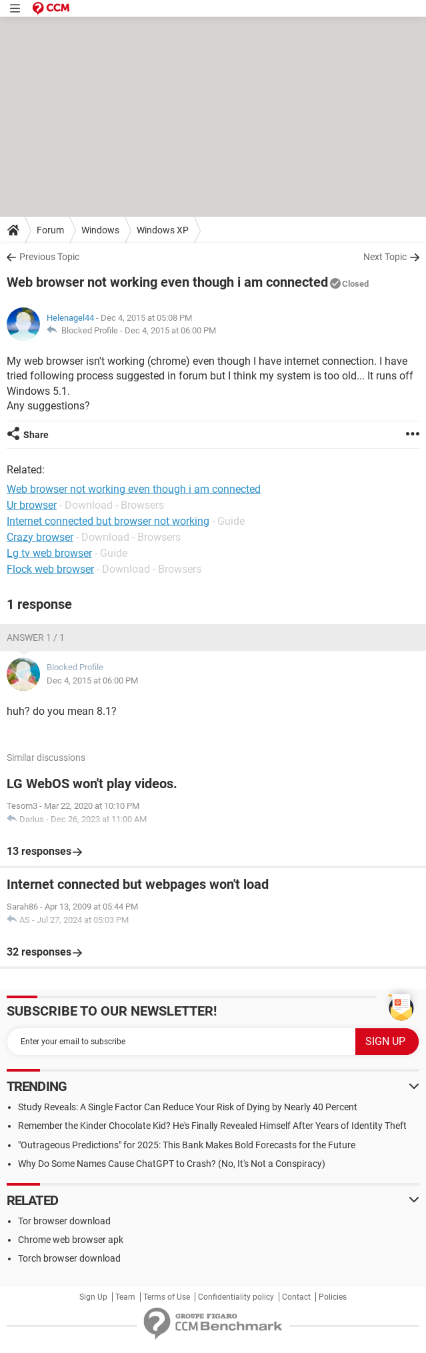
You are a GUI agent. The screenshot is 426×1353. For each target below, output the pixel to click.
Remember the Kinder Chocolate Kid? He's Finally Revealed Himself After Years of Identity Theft (212, 1125)
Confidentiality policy (236, 1297)
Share (36, 434)
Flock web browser (50, 569)
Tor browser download (64, 1221)
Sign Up (93, 1297)
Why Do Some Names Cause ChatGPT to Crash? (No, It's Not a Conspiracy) (171, 1163)
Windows (100, 230)
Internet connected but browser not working (108, 521)
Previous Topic (49, 256)
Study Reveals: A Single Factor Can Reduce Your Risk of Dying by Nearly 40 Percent (187, 1107)
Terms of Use (166, 1297)
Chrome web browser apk (70, 1239)
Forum (50, 230)
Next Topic (385, 256)
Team (125, 1297)
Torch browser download (69, 1258)
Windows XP (163, 230)
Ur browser (32, 505)
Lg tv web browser (49, 553)
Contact (296, 1297)
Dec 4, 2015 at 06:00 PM (170, 330)
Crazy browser (40, 537)
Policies (333, 1297)
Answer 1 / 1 (36, 637)
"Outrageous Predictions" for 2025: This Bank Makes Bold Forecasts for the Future (186, 1145)
